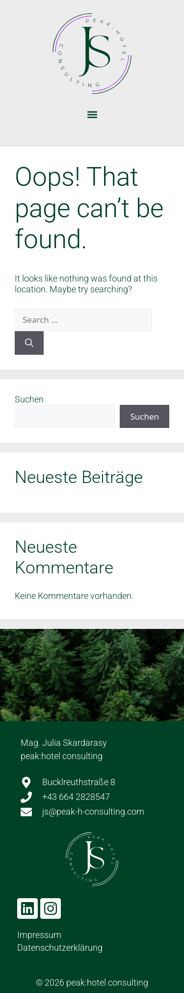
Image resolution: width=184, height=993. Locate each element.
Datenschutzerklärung (60, 947)
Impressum (39, 935)
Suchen (29, 399)
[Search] (29, 343)
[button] (92, 114)
